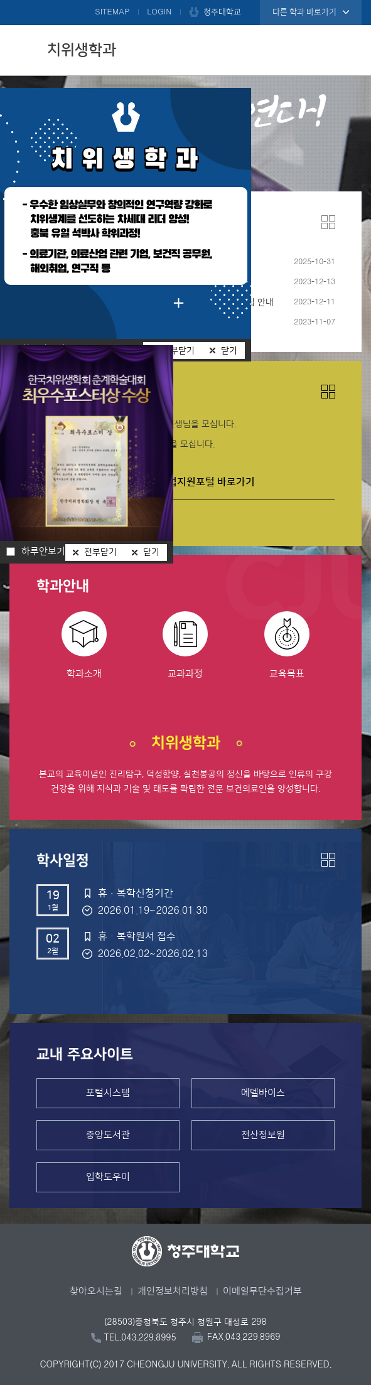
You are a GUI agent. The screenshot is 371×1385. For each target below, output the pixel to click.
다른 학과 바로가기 (304, 12)
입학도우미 (108, 1177)
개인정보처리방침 (172, 1291)
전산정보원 (263, 1135)
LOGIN (159, 12)
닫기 (229, 351)
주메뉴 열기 (349, 48)
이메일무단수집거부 (262, 1291)
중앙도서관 (108, 1135)
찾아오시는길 (96, 1291)
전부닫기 (100, 552)
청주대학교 (222, 12)
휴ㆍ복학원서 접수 (137, 936)
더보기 (328, 222)
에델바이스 (263, 1093)
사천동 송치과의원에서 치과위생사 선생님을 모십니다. (136, 424)
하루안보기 (43, 552)
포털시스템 (108, 1093)
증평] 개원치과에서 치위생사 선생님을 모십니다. (125, 444)
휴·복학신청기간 (135, 893)
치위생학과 (81, 50)
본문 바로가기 (185, 0)
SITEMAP (112, 12)
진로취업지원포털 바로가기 (197, 482)
